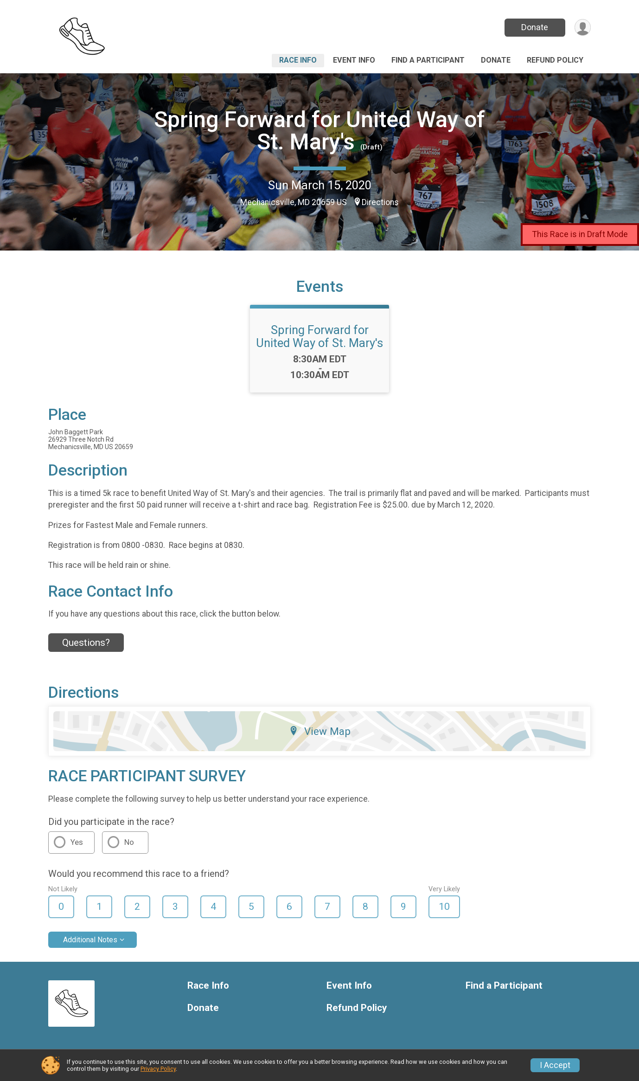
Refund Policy (555, 60)
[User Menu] (582, 27)
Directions (380, 202)
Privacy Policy (158, 1068)
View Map (320, 731)
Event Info (354, 60)
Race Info (298, 60)
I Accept (555, 1065)
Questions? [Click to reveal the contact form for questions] (86, 642)
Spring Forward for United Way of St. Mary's (319, 130)
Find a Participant (428, 60)
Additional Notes (90, 939)
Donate (534, 27)
